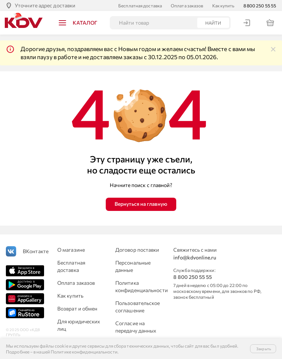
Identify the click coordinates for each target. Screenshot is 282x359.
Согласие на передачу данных (135, 327)
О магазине (71, 250)
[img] (273, 49)
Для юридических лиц (78, 325)
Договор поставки (137, 250)
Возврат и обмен (77, 308)
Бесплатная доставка (140, 5)
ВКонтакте (35, 251)
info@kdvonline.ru (194, 257)
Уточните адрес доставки (45, 5)
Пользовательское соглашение (137, 306)
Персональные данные (133, 266)
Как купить (223, 5)
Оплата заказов (187, 5)
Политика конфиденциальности (139, 286)
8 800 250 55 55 (259, 5)
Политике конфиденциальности (84, 351)
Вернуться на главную (141, 204)
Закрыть (263, 349)
